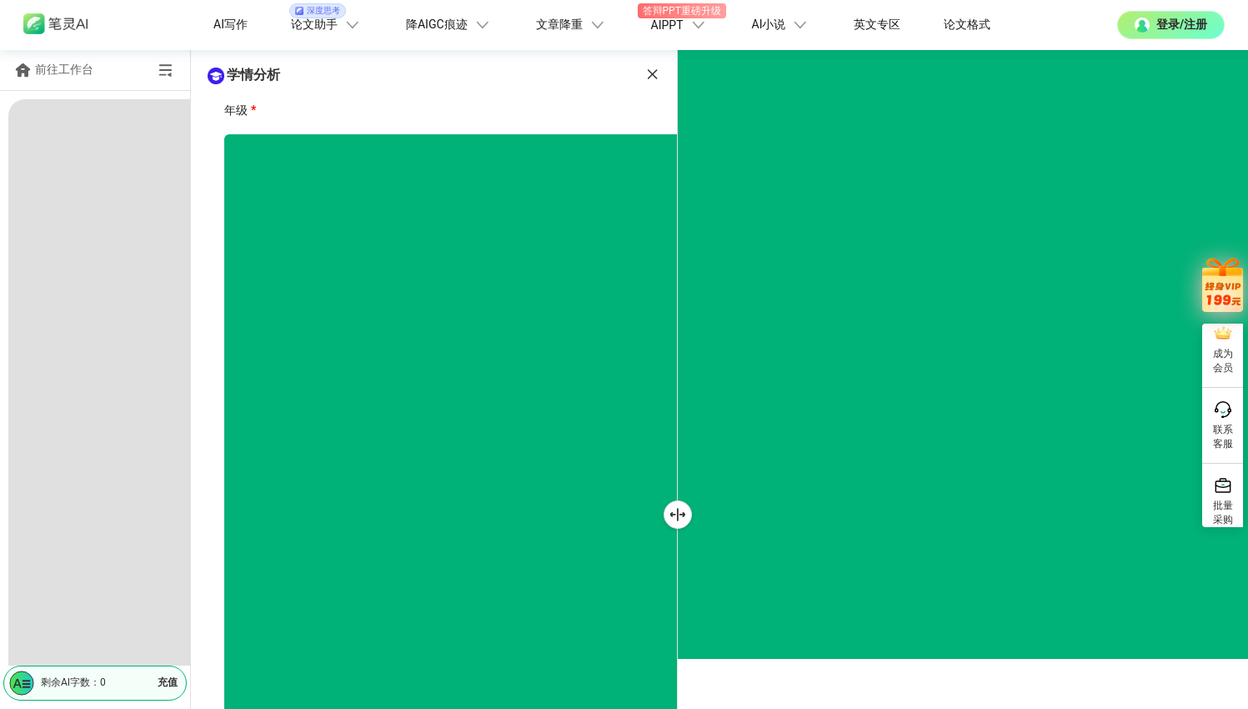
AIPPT (680, 21)
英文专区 (877, 24)
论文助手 (326, 21)
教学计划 (78, 599)
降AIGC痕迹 (449, 25)
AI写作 (230, 24)
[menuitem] (94, 156)
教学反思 (78, 636)
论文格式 (967, 24)
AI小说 (781, 25)
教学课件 (78, 563)
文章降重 (572, 25)
